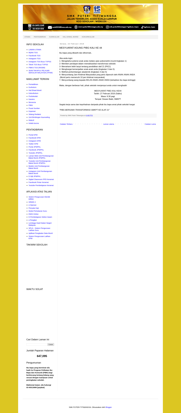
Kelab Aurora (34, 123)
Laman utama (108, 124)
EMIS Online (33, 214)
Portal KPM (33, 135)
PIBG (31, 105)
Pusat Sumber (34, 108)
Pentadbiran (33, 84)
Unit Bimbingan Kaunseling (39, 117)
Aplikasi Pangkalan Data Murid (41, 233)
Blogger (109, 407)
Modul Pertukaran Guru (38, 211)
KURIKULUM (54, 37)
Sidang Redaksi (35, 114)
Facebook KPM (35, 138)
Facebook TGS (34, 56)
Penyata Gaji (34, 208)
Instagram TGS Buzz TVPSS (40, 62)
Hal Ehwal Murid (35, 90)
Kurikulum (32, 87)
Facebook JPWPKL (36, 150)
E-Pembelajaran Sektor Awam (40, 217)
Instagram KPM (35, 141)
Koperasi (32, 111)
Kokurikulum (33, 93)
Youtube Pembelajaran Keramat (41, 185)
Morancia (32, 102)
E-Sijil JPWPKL (35, 176)
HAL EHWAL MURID (70, 37)
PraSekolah (33, 96)
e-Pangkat (33, 220)
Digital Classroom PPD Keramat (41, 179)
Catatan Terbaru (66, 124)
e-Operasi (32, 205)
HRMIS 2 (32, 202)
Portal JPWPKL (35, 147)
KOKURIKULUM (88, 37)
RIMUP (31, 120)
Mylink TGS (33, 53)
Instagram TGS (34, 59)
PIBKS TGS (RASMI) (37, 68)
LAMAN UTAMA (35, 50)
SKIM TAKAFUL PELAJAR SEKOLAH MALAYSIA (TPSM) (41, 72)
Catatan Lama (150, 124)
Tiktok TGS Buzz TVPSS (38, 65)
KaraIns (32, 99)
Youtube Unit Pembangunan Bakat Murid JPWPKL (40, 162)
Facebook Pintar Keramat (39, 182)
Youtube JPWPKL (36, 153)
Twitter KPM (33, 144)
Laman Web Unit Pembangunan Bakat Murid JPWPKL (41, 157)
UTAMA (27, 37)
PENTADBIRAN (40, 37)
